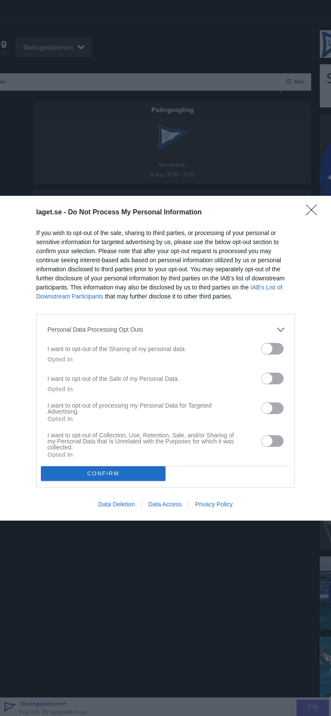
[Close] (314, 212)
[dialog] (165, 358)
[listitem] (165, 329)
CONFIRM (103, 473)
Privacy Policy (214, 504)
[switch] (272, 349)
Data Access (165, 504)
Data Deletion (116, 504)
